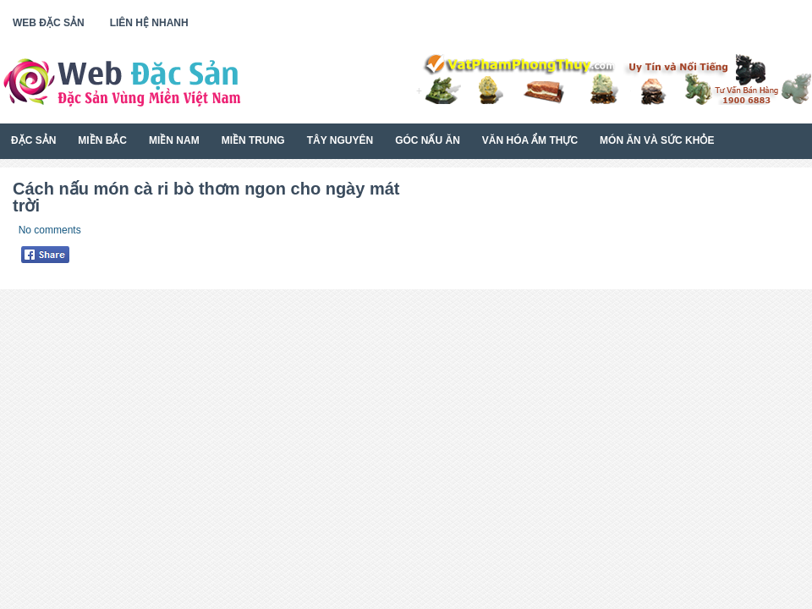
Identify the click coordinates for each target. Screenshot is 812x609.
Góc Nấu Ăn (427, 140)
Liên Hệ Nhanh (149, 23)
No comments (50, 230)
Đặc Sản (33, 140)
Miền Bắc (102, 140)
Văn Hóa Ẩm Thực (530, 140)
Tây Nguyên (340, 140)
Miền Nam (174, 140)
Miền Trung (253, 140)
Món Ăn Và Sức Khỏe (657, 140)
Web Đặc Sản (49, 23)
